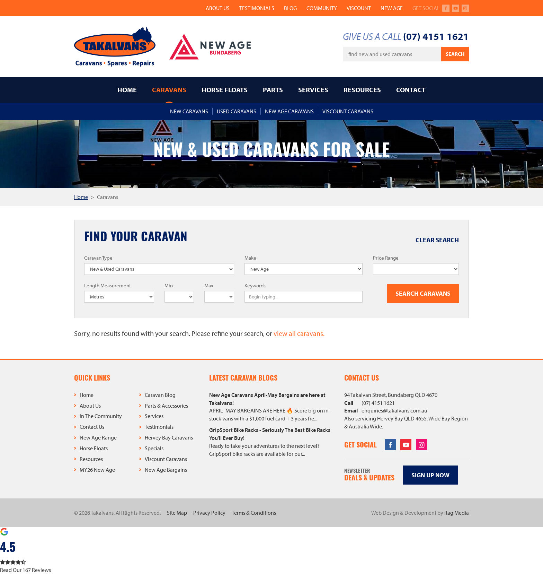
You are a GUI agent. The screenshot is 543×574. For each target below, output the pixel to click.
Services (313, 89)
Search (455, 54)
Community (321, 8)
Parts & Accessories (166, 405)
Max (208, 285)
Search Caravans (423, 293)
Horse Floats (225, 89)
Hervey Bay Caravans (169, 437)
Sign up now (430, 475)
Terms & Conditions (254, 512)
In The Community (101, 415)
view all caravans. (299, 333)
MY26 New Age (97, 469)
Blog (290, 8)
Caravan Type (98, 257)
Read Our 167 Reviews (25, 569)
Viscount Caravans (166, 458)
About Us (218, 8)
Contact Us (92, 426)
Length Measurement (107, 285)
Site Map (177, 512)
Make (250, 257)
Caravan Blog (160, 394)
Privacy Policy (209, 512)
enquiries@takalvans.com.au (394, 410)
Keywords (255, 285)
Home (127, 89)
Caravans (169, 89)
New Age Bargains (166, 469)
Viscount (359, 8)
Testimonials (256, 8)
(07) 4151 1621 (436, 36)
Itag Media (456, 512)
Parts (273, 89)
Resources (362, 89)
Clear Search (437, 240)
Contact (411, 89)
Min (168, 285)
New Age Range (98, 437)
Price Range (386, 257)
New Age (392, 8)
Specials (154, 448)
